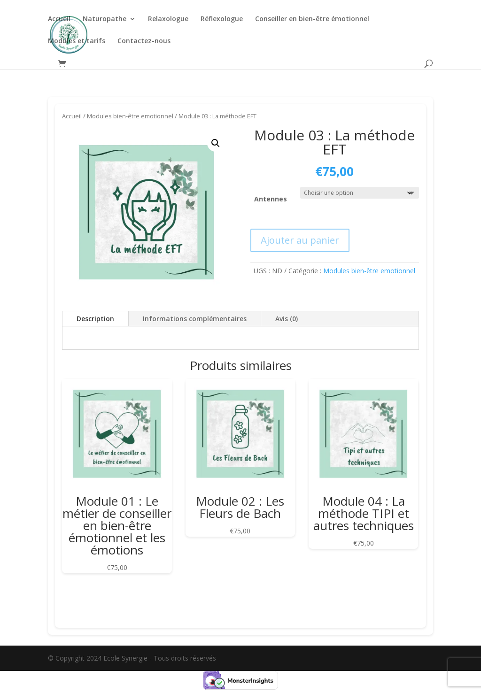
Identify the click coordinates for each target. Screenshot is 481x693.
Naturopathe (104, 19)
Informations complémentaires (195, 318)
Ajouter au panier (300, 240)
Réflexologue (222, 19)
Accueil (59, 19)
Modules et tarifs (76, 41)
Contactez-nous (144, 41)
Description (95, 318)
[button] (215, 143)
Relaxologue (168, 19)
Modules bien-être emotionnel (130, 116)
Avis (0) (286, 318)
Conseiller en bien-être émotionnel (312, 19)
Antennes (270, 198)
